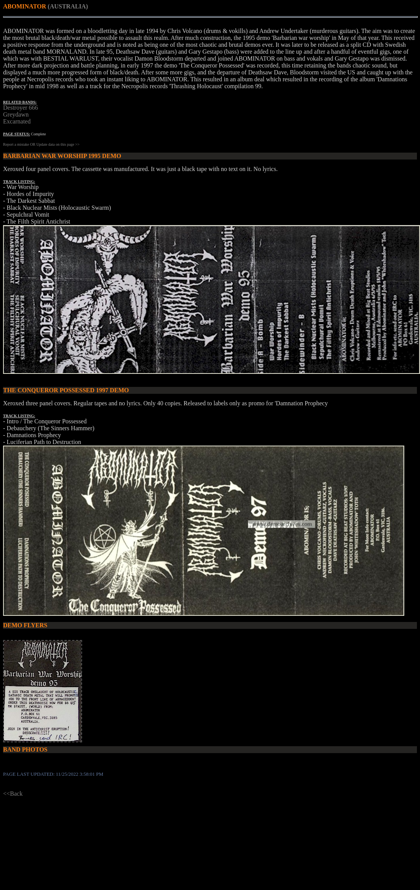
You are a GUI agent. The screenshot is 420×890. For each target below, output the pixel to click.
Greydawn (16, 114)
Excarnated (17, 121)
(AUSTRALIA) (68, 6)
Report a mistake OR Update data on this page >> (41, 144)
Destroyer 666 (20, 107)
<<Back (13, 793)
